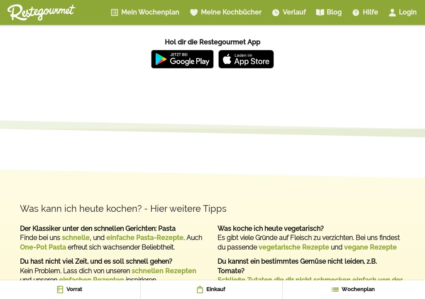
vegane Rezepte (370, 247)
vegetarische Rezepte (294, 247)
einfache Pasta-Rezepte (144, 238)
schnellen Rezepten (164, 271)
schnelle (76, 238)
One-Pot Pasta (43, 247)
